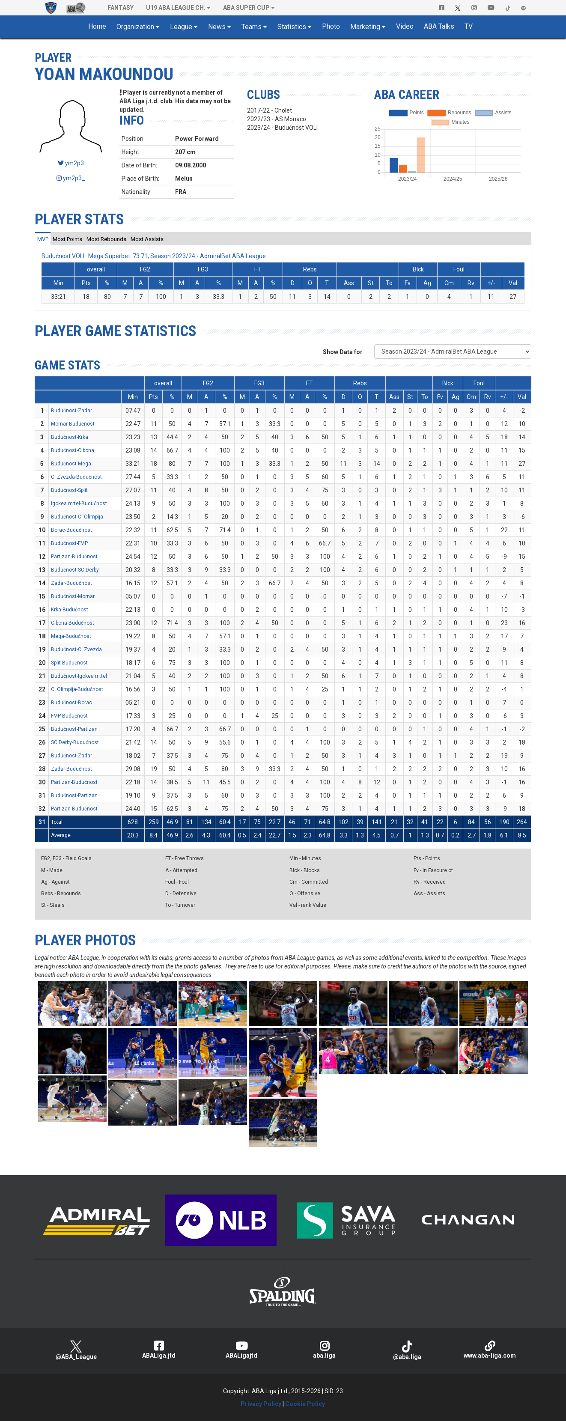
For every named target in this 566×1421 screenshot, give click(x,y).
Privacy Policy (261, 1403)
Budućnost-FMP (69, 543)
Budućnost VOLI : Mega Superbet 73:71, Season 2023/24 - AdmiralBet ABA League (154, 256)
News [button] (217, 27)
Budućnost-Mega (71, 464)
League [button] (181, 27)
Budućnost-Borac (71, 703)
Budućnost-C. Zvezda (76, 649)
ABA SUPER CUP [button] (246, 7)
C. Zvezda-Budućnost (76, 477)
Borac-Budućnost (71, 530)
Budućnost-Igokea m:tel (79, 676)
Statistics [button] (291, 27)
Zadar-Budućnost (71, 583)
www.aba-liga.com (490, 1350)
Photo (331, 26)
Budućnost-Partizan (74, 729)
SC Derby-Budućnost (75, 742)
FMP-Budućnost (69, 716)
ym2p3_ (71, 178)
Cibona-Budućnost (72, 623)
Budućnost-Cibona (72, 450)
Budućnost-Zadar (71, 411)
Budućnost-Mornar (73, 596)
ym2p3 (71, 163)
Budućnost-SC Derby (75, 570)
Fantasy (120, 7)
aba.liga (324, 1350)
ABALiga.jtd (159, 1350)
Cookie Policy (305, 1403)
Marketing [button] (365, 27)
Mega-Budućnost (71, 636)
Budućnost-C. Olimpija (77, 517)
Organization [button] (135, 27)
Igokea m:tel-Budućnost (79, 503)
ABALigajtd (242, 1350)
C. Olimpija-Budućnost (77, 689)
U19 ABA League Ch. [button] (176, 7)
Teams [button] (251, 27)
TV (469, 26)
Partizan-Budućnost (74, 557)
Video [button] (405, 26)
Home (97, 26)
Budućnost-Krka (69, 437)
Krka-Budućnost (69, 610)
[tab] (43, 239)
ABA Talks (439, 26)
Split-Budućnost (69, 663)
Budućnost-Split (69, 490)
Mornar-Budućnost (73, 424)
